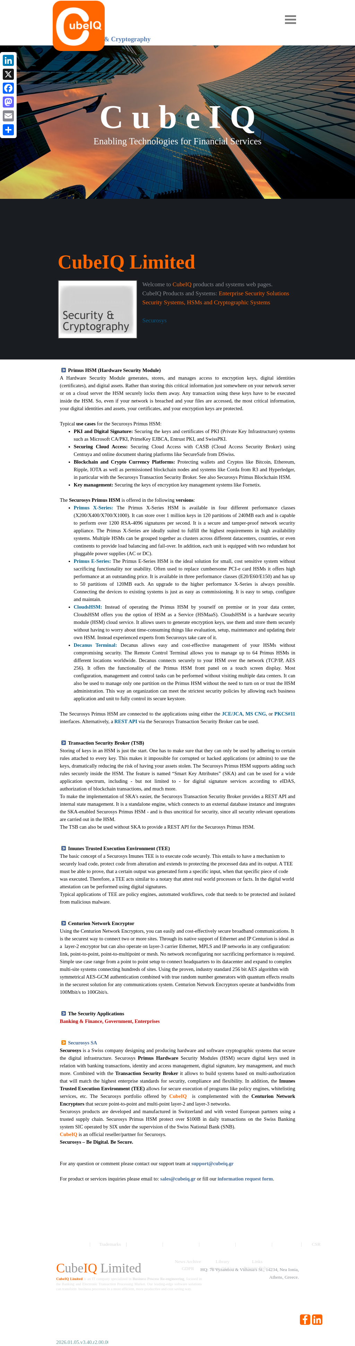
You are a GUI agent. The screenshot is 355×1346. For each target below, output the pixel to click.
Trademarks (110, 1244)
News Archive (188, 1261)
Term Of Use (222, 1268)
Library (223, 1261)
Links (257, 1261)
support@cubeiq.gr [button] (212, 1163)
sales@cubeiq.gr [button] (178, 1179)
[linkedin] (317, 1319)
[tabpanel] (177, 309)
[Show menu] (290, 19)
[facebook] (305, 1319)
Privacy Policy (257, 1268)
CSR (316, 1244)
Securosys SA (82, 1043)
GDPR (188, 1268)
